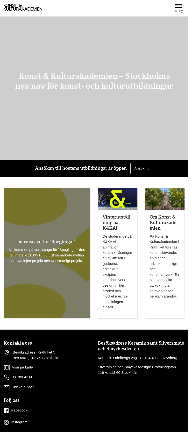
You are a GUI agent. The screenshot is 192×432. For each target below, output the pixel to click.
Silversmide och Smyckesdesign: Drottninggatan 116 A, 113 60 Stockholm (137, 370)
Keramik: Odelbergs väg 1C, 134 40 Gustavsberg (137, 358)
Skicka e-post (23, 387)
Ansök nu (141, 168)
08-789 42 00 (18, 377)
